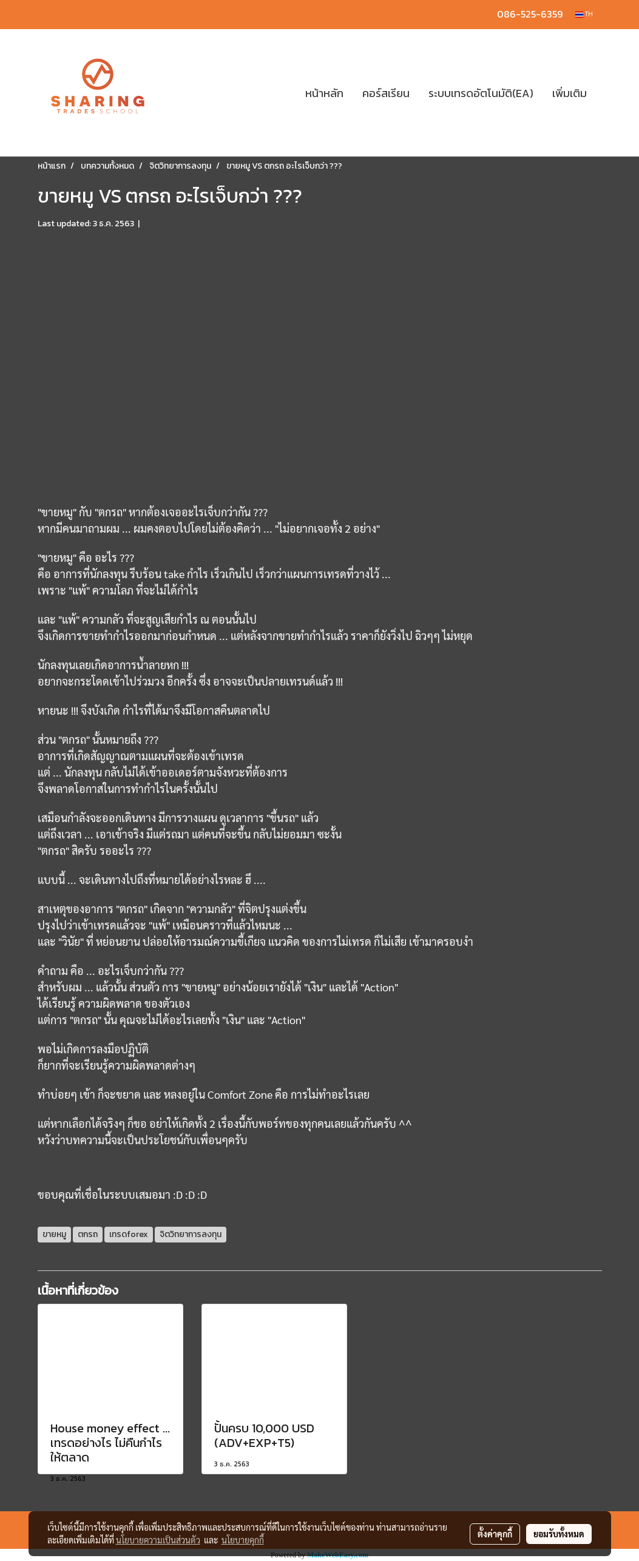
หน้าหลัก (324, 93)
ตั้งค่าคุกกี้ (495, 1533)
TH (583, 14)
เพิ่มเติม (569, 93)
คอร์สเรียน (386, 93)
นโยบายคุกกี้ (242, 1539)
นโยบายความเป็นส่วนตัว (158, 1539)
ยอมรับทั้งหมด (558, 1533)
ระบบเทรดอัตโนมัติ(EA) (480, 93)
